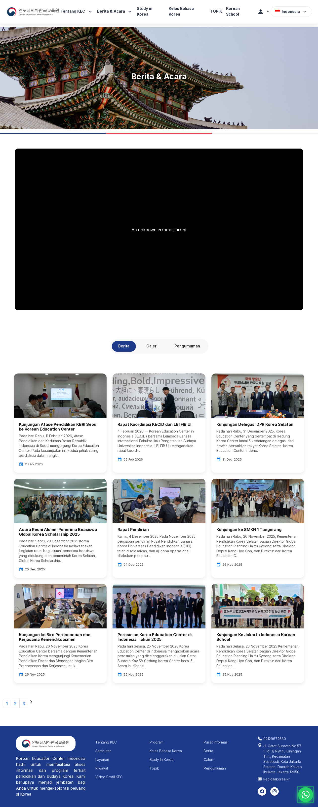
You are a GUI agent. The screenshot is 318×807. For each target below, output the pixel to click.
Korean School (233, 11)
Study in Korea (144, 11)
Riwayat (101, 768)
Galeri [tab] (152, 346)
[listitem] (262, 791)
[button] (264, 12)
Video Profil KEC (108, 777)
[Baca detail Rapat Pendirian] (159, 525)
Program (156, 742)
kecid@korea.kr (276, 779)
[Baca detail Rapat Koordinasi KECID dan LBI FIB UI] (159, 420)
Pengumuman (215, 768)
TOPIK (216, 11)
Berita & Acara (115, 12)
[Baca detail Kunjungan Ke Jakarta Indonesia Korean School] (257, 633)
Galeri (208, 759)
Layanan (102, 759)
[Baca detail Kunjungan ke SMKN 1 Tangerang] (257, 525)
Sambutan (103, 751)
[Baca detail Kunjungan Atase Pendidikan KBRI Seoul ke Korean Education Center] (60, 422)
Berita (208, 751)
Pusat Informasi (216, 742)
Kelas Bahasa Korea (181, 11)
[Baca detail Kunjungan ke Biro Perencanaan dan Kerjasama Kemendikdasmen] (60, 633)
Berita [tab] (123, 346)
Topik (154, 768)
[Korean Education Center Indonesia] (33, 12)
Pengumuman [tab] (187, 346)
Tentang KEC (76, 12)
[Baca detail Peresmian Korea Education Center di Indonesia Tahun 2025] (159, 633)
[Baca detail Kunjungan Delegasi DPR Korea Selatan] (257, 420)
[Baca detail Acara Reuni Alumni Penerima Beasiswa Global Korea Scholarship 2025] (60, 528)
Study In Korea (161, 759)
